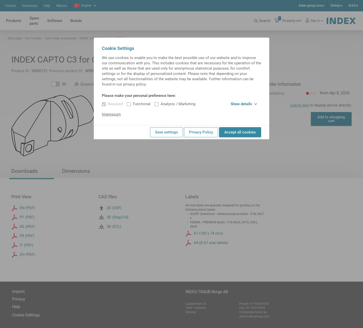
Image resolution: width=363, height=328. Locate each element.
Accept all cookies (240, 132)
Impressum (111, 114)
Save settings (166, 132)
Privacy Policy (201, 132)
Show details (244, 104)
